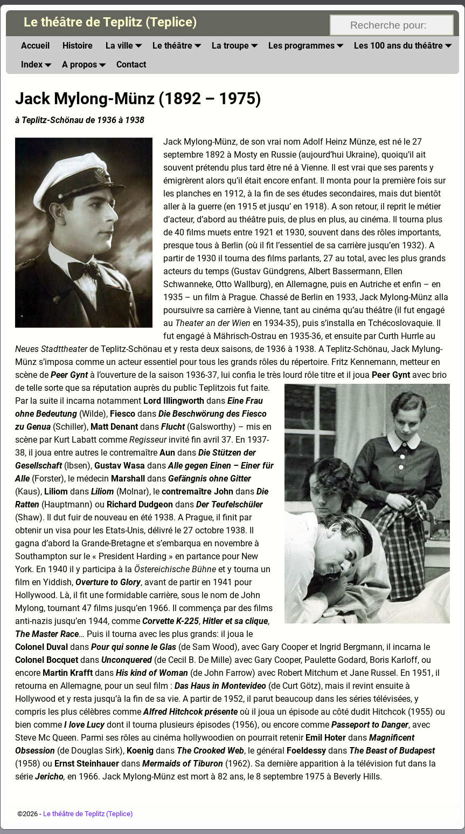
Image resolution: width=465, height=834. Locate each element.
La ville (126, 45)
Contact (131, 64)
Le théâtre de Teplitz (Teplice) (110, 22)
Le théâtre (178, 45)
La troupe (237, 45)
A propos (86, 64)
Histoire (78, 45)
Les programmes (308, 45)
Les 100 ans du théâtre (405, 45)
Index (38, 64)
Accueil (35, 45)
